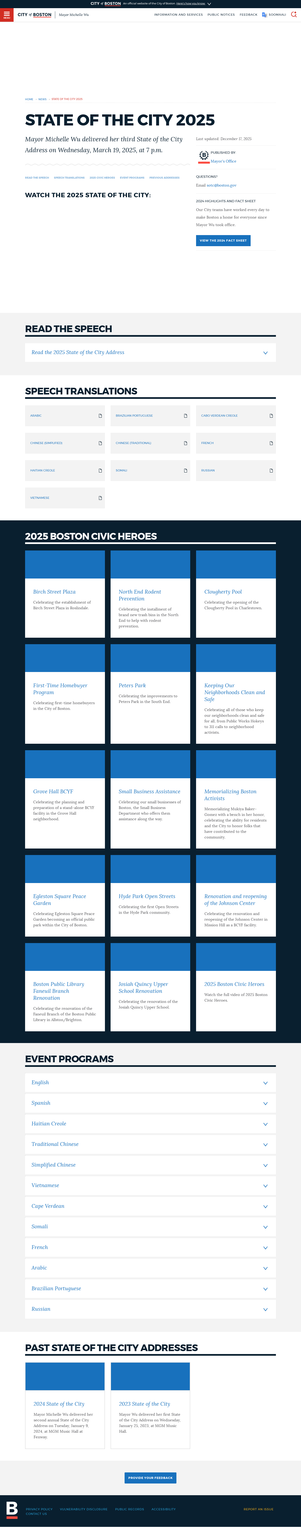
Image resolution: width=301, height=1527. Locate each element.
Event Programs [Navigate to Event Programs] (132, 178)
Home (29, 99)
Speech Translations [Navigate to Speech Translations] (69, 178)
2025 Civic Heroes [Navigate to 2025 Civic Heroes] (102, 178)
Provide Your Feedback (150, 1478)
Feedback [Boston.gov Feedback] (249, 14)
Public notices (221, 14)
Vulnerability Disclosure (84, 1509)
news (42, 99)
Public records (129, 1509)
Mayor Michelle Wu (74, 15)
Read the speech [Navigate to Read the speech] (37, 178)
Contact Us (36, 1514)
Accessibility (164, 1509)
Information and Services (178, 14)
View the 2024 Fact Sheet (223, 240)
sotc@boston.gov (221, 185)
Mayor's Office (223, 161)
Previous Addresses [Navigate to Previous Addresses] (164, 178)
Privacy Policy (39, 1509)
